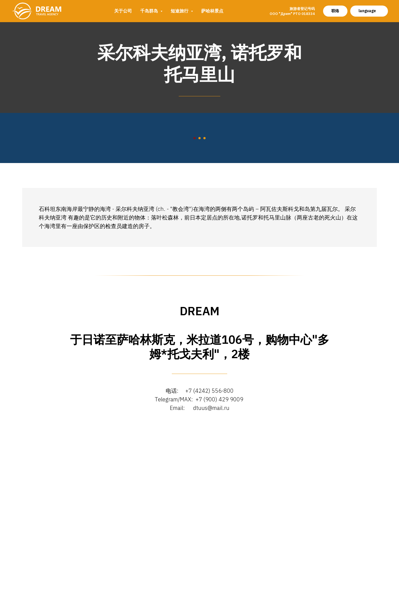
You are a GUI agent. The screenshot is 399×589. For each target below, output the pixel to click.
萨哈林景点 (212, 11)
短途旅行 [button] (180, 11)
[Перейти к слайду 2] (199, 290)
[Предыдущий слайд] (66, 205)
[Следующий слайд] (332, 205)
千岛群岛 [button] (149, 11)
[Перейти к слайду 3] (204, 290)
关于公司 (123, 11)
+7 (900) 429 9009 (220, 551)
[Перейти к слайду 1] (194, 290)
